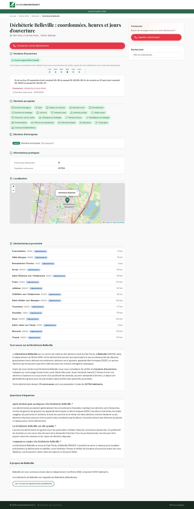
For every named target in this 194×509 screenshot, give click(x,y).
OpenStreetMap (118, 222)
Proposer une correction (50, 505)
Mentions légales (176, 505)
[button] (67, 200)
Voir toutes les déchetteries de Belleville (33, 483)
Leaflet (106, 222)
